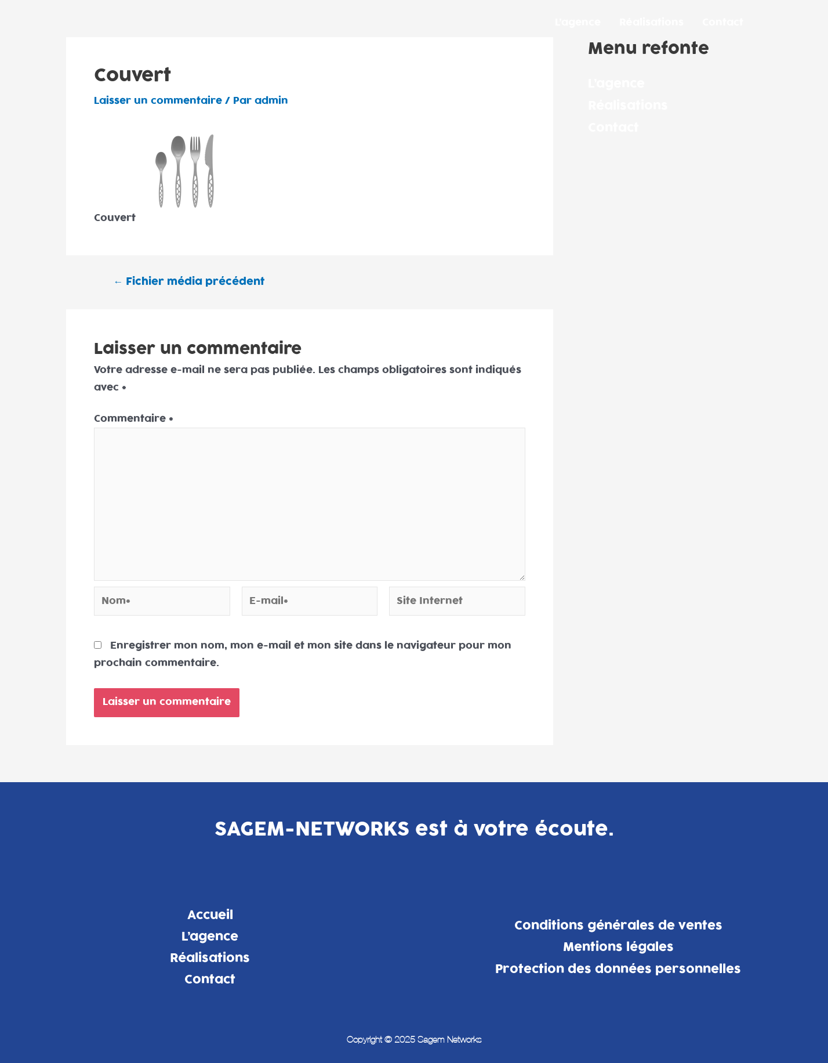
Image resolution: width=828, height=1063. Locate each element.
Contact (722, 23)
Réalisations (651, 23)
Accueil (210, 915)
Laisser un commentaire (158, 101)
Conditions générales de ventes (618, 925)
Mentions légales (618, 947)
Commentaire (133, 419)
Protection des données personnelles (618, 969)
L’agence (578, 23)
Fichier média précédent (188, 282)
